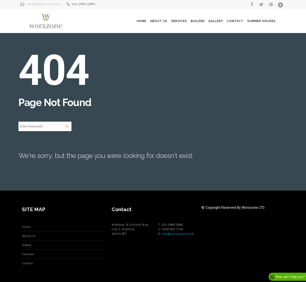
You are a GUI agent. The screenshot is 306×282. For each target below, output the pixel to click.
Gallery (215, 21)
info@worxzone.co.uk (43, 4)
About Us (158, 21)
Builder (198, 21)
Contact (235, 21)
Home (141, 21)
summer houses (261, 21)
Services (179, 21)
